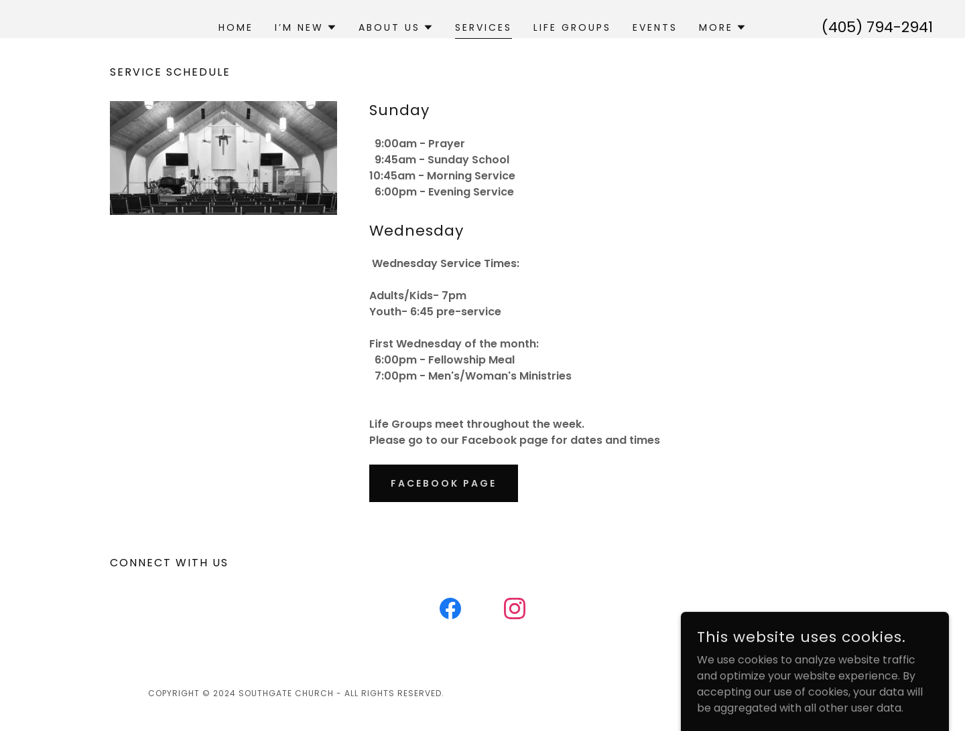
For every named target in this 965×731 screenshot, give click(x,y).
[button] (306, 27)
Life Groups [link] (572, 27)
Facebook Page (444, 483)
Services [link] (483, 27)
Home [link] (235, 27)
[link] (450, 611)
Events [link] (655, 27)
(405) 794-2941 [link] (877, 27)
